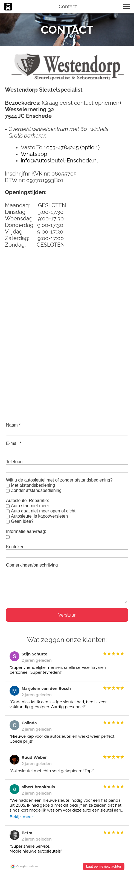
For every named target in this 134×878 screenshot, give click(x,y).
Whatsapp (34, 154)
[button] (126, 6)
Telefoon (14, 461)
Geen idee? (22, 521)
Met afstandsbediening (33, 485)
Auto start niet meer (30, 505)
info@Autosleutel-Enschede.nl (59, 160)
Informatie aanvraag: (26, 531)
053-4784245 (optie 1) (73, 147)
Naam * (13, 425)
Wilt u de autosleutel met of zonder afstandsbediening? (59, 480)
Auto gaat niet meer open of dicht (43, 511)
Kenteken (15, 546)
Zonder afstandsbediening (36, 490)
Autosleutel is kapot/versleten (39, 516)
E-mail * (13, 443)
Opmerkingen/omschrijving (32, 565)
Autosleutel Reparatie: (27, 500)
